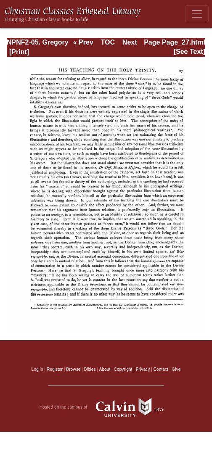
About (104, 369)
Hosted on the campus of (106, 407)
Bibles (90, 369)
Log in (37, 369)
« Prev (83, 42)
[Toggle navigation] (197, 13)
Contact (161, 369)
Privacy (143, 369)
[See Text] (189, 51)
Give (176, 369)
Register (55, 369)
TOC (108, 42)
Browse (73, 369)
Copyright (123, 369)
